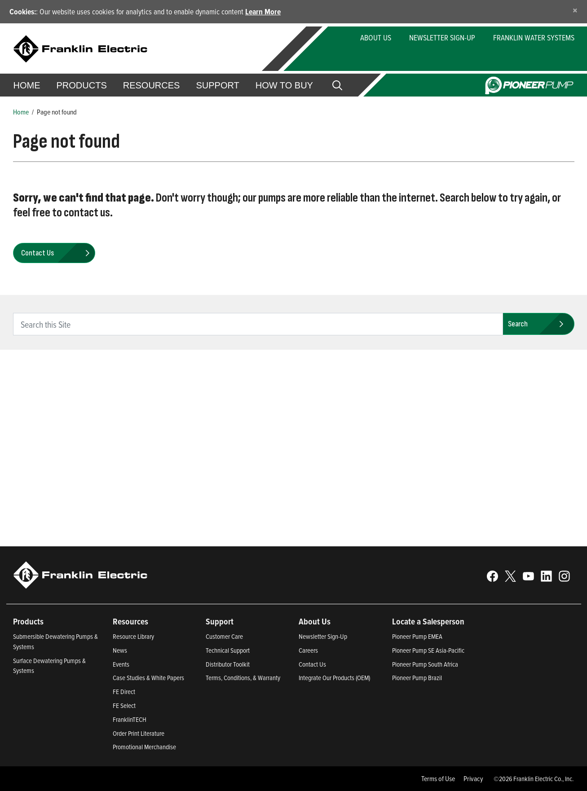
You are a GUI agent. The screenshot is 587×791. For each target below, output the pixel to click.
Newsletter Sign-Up (442, 37)
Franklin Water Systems (533, 37)
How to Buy (284, 85)
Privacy (473, 778)
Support (217, 85)
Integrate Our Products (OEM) (334, 677)
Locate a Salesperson (428, 621)
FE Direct (124, 691)
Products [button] (82, 85)
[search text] (258, 324)
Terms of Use (438, 778)
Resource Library (133, 636)
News (120, 650)
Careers (308, 650)
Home (26, 85)
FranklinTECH (129, 719)
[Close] (575, 10)
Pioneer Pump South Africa (425, 664)
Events (121, 664)
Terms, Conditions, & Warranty (243, 677)
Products (28, 621)
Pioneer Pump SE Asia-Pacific (428, 650)
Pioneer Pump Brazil (417, 677)
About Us (375, 37)
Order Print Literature (138, 733)
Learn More (263, 11)
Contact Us (312, 664)
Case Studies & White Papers (148, 677)
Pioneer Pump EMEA (417, 636)
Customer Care (224, 636)
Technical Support (228, 650)
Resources (151, 85)
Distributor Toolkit (228, 664)
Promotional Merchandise (144, 746)
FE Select (124, 705)
